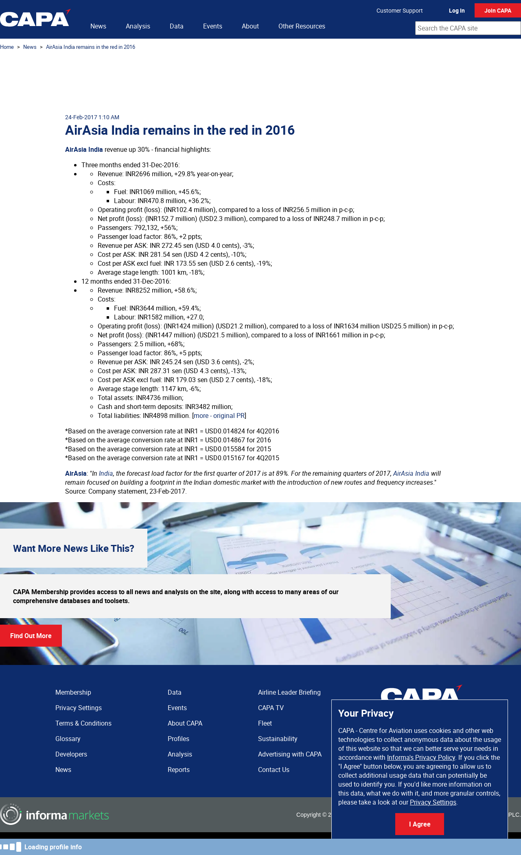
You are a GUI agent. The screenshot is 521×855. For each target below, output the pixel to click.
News (98, 26)
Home (7, 46)
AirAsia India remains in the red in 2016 (90, 46)
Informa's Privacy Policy (421, 757)
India (106, 473)
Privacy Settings (433, 802)
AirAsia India (84, 149)
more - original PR (219, 415)
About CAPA (185, 723)
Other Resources (301, 26)
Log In (457, 10)
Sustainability (278, 738)
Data (177, 26)
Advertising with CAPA (290, 754)
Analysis (138, 26)
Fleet (265, 723)
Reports (179, 769)
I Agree (420, 824)
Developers (71, 754)
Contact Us (273, 769)
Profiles (178, 738)
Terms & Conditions (83, 723)
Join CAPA (497, 10)
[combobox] (468, 28)
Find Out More (31, 635)
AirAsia (76, 473)
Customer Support (400, 10)
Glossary (68, 738)
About (250, 26)
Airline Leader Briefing (289, 692)
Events (212, 26)
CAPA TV (271, 707)
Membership (73, 692)
